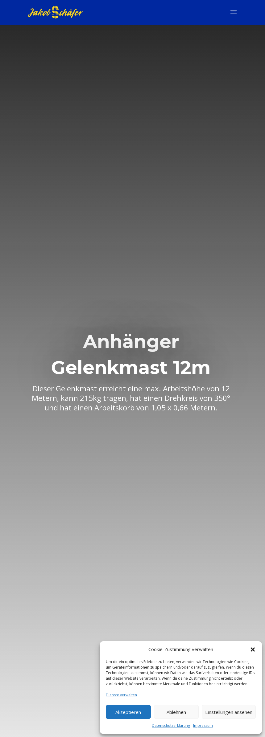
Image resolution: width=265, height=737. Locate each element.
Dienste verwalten (121, 695)
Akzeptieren (128, 712)
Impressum (203, 725)
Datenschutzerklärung (171, 725)
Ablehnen (176, 712)
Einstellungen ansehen (228, 712)
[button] (253, 649)
